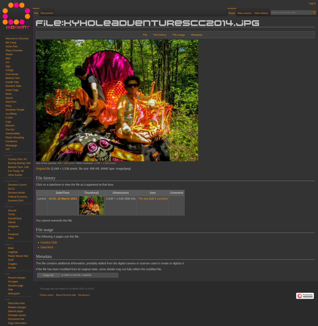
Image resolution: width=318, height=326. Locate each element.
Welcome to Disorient (17, 38)
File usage (179, 34)
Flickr (11, 238)
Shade (9, 54)
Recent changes (17, 277)
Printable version (17, 315)
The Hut (9, 129)
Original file (43, 168)
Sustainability (12, 133)
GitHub (11, 222)
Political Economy (17, 196)
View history (261, 13)
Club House (11, 74)
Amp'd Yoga (11, 90)
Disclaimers (84, 295)
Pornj (8, 105)
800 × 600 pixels (66, 163)
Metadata (196, 34)
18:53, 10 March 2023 (62, 198)
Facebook (13, 234)
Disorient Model (16, 192)
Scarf (11, 259)
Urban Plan (11, 46)
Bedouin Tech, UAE (18, 167)
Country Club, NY (17, 159)
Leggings (13, 252)
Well (7, 58)
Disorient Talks (13, 86)
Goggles (12, 264)
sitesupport (14, 293)
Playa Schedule (13, 50)
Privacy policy (47, 295)
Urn (7, 62)
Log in (312, 3)
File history (159, 34)
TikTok (11, 214)
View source (244, 13)
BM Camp (10, 42)
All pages (13, 281)
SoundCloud (14, 218)
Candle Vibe (12, 82)
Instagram (13, 226)
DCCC (11, 188)
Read (232, 13)
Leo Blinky (11, 113)
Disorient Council (17, 184)
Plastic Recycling (14, 137)
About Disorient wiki (66, 295)
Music (8, 94)
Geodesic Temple (14, 109)
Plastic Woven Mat (18, 256)
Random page (15, 285)
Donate (12, 267)
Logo (8, 121)
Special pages (15, 311)
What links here (16, 303)
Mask (11, 248)
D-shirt (9, 117)
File (145, 34)
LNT (7, 149)
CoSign (9, 70)
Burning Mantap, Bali (19, 163)
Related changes (17, 307)
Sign (7, 66)
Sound (9, 98)
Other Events (15, 175)
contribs (162, 198)
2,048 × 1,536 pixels (105, 163)
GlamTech (46, 247)
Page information (17, 323)
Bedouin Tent (12, 78)
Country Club (48, 242)
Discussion (47, 13)
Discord (12, 210)
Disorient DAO (16, 200)
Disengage (11, 145)
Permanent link (16, 319)
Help (10, 289)
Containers (11, 141)
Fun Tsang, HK (16, 171)
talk (152, 198)
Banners (10, 125)
